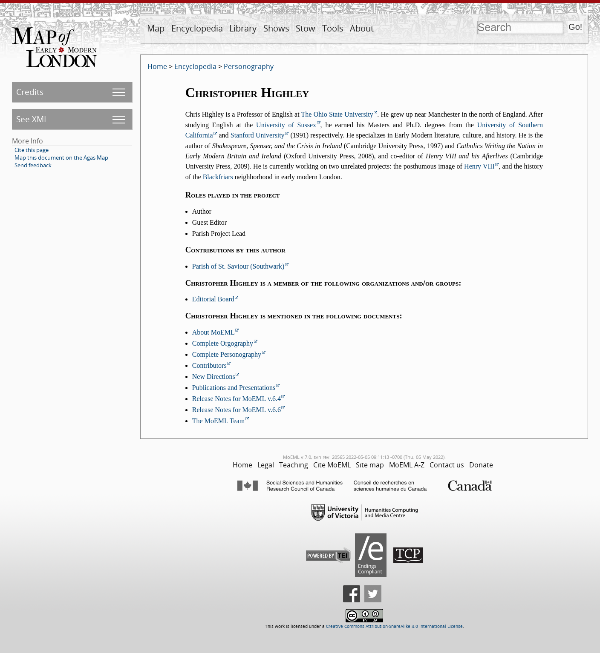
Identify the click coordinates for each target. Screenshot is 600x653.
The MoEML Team (218, 420)
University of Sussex (286, 125)
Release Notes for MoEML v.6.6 (236, 409)
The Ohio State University (337, 114)
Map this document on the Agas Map (61, 157)
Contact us (447, 465)
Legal (265, 465)
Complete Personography (226, 354)
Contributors (209, 365)
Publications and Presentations (234, 387)
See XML (32, 119)
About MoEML (213, 332)
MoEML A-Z (406, 465)
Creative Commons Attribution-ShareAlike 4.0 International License (394, 626)
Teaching (293, 465)
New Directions (213, 376)
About (362, 28)
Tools (332, 28)
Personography (249, 66)
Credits (29, 91)
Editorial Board (213, 299)
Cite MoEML (332, 465)
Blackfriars (218, 176)
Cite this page (31, 150)
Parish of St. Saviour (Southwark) (238, 266)
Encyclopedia (197, 28)
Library (243, 28)
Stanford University (258, 135)
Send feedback (33, 165)
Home (157, 66)
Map (155, 28)
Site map (370, 465)
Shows (276, 28)
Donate (481, 465)
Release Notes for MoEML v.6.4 (236, 398)
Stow (305, 28)
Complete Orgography (222, 343)
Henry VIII (479, 166)
